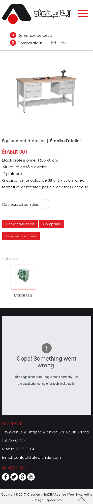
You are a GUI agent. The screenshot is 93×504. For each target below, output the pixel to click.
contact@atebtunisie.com (37, 457)
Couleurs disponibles (20, 204)
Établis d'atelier (65, 140)
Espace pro (53, 500)
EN (64, 42)
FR (54, 42)
